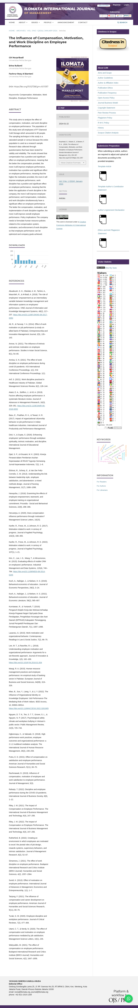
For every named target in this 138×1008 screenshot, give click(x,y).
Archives (21, 31)
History (101, 128)
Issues (34, 22)
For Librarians (102, 490)
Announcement (66, 22)
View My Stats (111, 268)
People (48, 22)
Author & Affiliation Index (108, 83)
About (22, 22)
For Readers (101, 482)
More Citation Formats (70, 163)
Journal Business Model (108, 103)
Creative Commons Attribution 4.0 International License (71, 225)
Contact (82, 22)
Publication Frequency (107, 93)
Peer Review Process (107, 113)
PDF (62, 108)
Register (117, 5)
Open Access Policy (106, 98)
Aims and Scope (105, 73)
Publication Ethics (105, 88)
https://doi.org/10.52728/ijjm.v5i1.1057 (31, 86)
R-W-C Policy (103, 123)
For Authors (101, 486)
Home (12, 22)
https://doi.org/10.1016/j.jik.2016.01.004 (25, 662)
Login (126, 5)
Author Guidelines (105, 78)
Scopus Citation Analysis (108, 133)
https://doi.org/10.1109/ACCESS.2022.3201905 (29, 708)
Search (122, 22)
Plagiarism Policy (105, 118)
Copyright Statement (106, 108)
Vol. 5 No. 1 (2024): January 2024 (42, 31)
